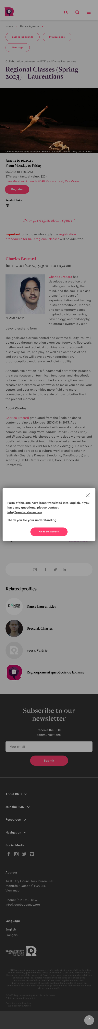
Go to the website (49, 531)
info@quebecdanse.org (24, 512)
